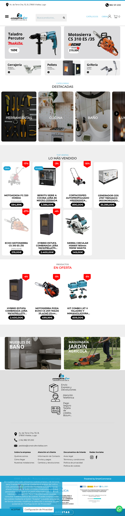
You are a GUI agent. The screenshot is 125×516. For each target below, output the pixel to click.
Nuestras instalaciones (24, 463)
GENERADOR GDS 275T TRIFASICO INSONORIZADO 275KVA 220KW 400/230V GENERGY (108, 198)
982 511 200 (115, 5)
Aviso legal (68, 456)
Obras (105, 16)
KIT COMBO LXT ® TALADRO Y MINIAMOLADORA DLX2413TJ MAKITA (78, 311)
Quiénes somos (21, 456)
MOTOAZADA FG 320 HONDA (16, 196)
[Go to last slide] (8, 113)
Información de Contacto (49, 456)
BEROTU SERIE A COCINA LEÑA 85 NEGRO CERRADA (47, 198)
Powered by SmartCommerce (97, 479)
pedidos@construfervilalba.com (33, 446)
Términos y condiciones (74, 459)
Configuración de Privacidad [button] (38, 509)
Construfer (22, 17)
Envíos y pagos (44, 459)
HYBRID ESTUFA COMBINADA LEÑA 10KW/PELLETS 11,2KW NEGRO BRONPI (47, 245)
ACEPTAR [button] (15, 509)
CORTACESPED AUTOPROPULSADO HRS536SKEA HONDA (77, 198)
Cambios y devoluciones (48, 463)
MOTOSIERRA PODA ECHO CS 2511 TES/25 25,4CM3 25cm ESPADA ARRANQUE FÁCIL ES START (47, 311)
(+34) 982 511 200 (26, 440)
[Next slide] (116, 113)
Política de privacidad (73, 463)
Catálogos (92, 16)
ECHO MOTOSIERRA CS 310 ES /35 (16, 244)
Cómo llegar (19, 459)
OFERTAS (62, 512)
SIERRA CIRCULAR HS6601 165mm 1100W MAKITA (77, 245)
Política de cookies (72, 466)
